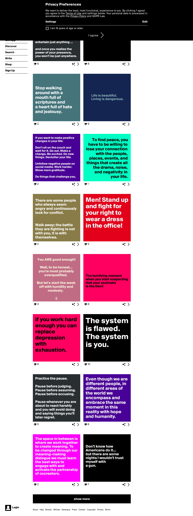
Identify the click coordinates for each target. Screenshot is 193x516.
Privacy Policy (78, 16)
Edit (145, 21)
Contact (82, 510)
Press (74, 510)
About (35, 510)
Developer (66, 510)
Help (42, 510)
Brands (48, 510)
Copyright (91, 510)
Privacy (100, 510)
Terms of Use (73, 13)
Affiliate (56, 510)
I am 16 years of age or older (66, 28)
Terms (107, 510)
